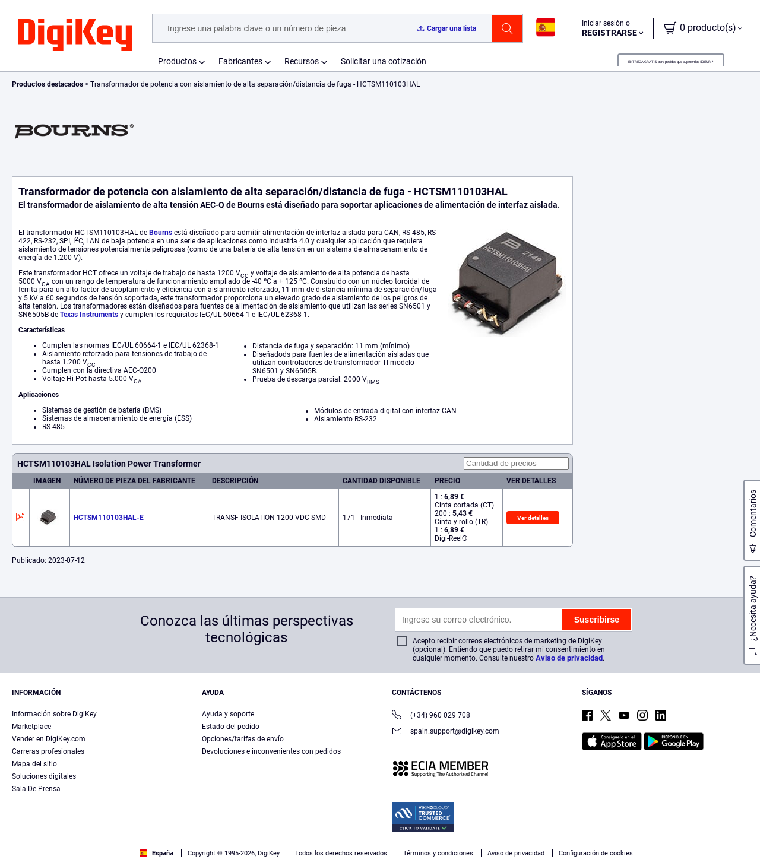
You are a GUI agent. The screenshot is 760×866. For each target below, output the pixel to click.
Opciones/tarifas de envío (243, 739)
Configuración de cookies (596, 853)
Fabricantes (240, 61)
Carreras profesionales (48, 751)
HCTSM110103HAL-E (109, 517)
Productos (177, 61)
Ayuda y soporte (228, 714)
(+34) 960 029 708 (431, 716)
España (156, 853)
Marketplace (31, 726)
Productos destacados (48, 84)
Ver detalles (533, 518)
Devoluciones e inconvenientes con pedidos (271, 751)
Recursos (301, 61)
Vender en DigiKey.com (49, 739)
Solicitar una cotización (383, 61)
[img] (75, 35)
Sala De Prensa (36, 789)
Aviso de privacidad (569, 658)
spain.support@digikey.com (445, 732)
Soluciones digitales (44, 776)
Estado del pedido (230, 726)
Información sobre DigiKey (54, 714)
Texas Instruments (89, 314)
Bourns (160, 233)
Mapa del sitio (34, 764)
